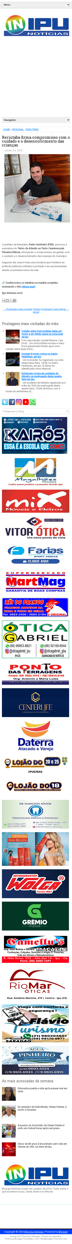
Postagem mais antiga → (55, 309)
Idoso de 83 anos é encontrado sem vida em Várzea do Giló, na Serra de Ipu (42, 1145)
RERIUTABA (32, 129)
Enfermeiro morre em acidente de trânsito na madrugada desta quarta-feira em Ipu (42, 376)
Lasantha (56, 1236)
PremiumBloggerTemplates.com (22, 1239)
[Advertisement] (36, 79)
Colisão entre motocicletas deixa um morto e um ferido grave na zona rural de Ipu (42, 334)
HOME (6, 129)
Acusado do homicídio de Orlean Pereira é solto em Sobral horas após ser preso (41, 1127)
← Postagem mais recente (17, 309)
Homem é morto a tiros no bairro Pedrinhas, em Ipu (40, 355)
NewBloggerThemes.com (54, 1239)
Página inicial (37, 311)
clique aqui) (28, 286)
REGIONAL (18, 129)
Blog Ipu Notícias (33, 1231)
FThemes (26, 1236)
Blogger (63, 1231)
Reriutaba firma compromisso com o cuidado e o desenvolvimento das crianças (36, 141)
